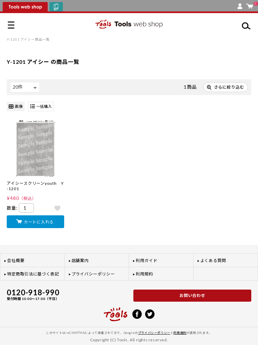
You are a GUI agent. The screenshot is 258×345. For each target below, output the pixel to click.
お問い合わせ (192, 295)
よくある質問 (213, 260)
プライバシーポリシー (93, 273)
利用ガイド (147, 260)
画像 (15, 106)
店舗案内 (80, 260)
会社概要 (16, 260)
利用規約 (144, 273)
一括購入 (41, 106)
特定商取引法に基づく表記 (33, 273)
